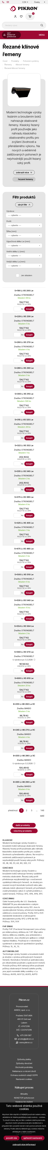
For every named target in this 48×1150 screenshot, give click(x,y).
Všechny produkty (23, 831)
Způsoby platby (24, 1059)
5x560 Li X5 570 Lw (24, 652)
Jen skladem (26, 275)
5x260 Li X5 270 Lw (24, 342)
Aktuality (24, 1094)
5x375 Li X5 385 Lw (24, 497)
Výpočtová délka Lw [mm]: (18, 241)
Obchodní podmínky (24, 1067)
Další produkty (23, 825)
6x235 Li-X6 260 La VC (24, 704)
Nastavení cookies (24, 1079)
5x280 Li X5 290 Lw (24, 368)
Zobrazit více (22, 172)
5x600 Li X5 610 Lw (24, 678)
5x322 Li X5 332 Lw (24, 445)
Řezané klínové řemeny (14, 68)
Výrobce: (10, 211)
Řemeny (8, 64)
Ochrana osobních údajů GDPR (24, 1075)
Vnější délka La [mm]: (16, 261)
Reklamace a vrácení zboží (24, 1071)
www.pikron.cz (25, 1042)
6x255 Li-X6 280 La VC (24, 755)
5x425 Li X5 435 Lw (24, 523)
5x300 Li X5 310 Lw (24, 394)
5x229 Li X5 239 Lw (24, 316)
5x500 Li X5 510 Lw (24, 574)
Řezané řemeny (25, 179)
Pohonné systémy (31, 61)
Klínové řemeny (22, 64)
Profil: (9, 221)
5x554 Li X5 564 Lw (24, 626)
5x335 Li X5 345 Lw (24, 471)
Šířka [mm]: (11, 231)
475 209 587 (3, 2)
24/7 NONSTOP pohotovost (11, 35)
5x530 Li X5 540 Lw (24, 600)
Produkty (15, 61)
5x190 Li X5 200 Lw (24, 290)
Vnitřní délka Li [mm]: (15, 251)
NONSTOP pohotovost (24, 1098)
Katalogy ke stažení (24, 1102)
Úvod (5, 61)
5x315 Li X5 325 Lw (24, 419)
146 (42, 810)
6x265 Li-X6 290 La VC (24, 782)
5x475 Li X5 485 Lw (24, 548)
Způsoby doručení (24, 1063)
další (42, 815)
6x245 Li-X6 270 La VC (24, 730)
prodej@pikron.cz (8, 2)
